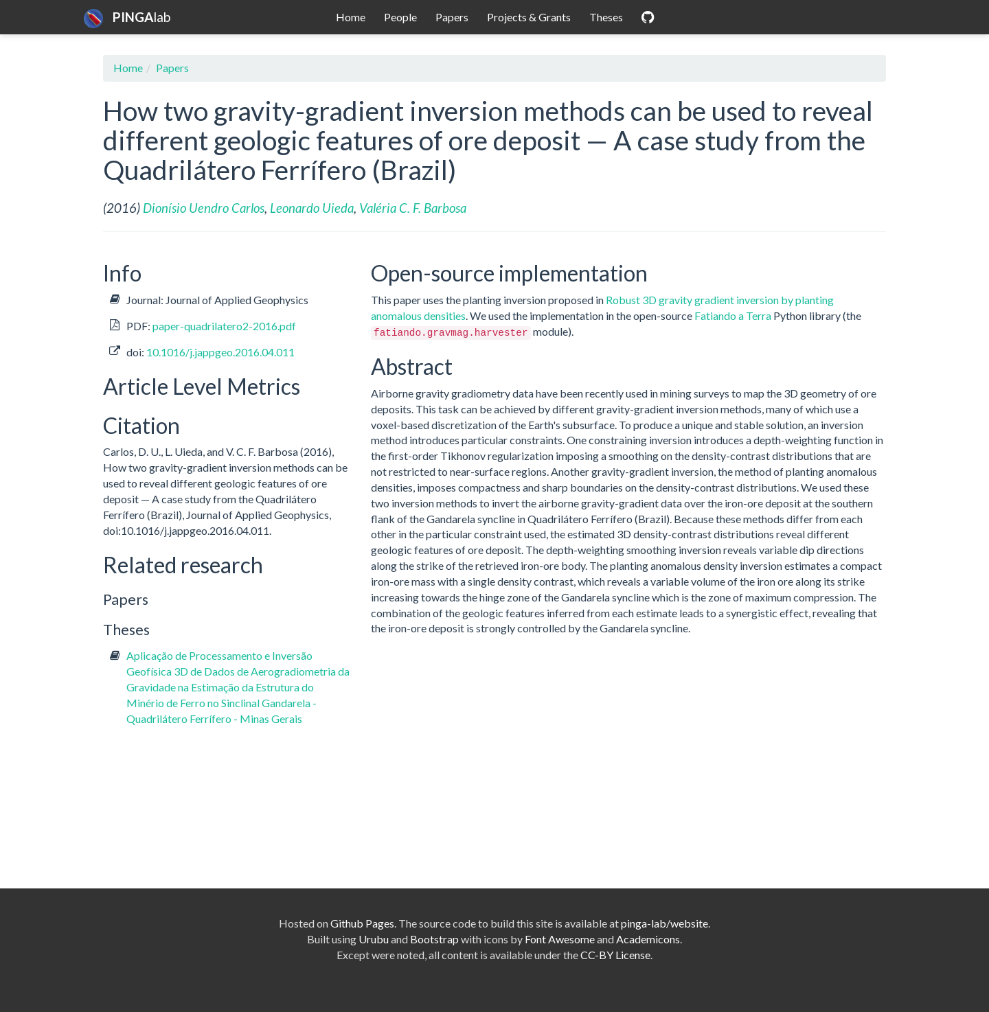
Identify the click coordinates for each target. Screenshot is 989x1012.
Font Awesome (560, 938)
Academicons (648, 938)
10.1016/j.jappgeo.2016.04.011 (220, 351)
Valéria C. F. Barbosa (412, 208)
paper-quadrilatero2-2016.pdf (224, 325)
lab (127, 17)
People (400, 16)
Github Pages (362, 923)
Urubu (374, 938)
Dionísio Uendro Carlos (203, 208)
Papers (451, 16)
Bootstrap (434, 938)
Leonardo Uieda (312, 208)
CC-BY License (615, 954)
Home (350, 16)
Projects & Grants (529, 16)
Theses (606, 16)
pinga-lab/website (664, 923)
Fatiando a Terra (732, 315)
